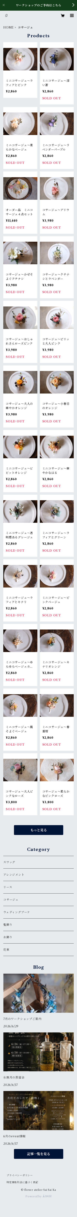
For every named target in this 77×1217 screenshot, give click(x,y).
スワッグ (9, 862)
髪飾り (7, 925)
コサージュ (10, 900)
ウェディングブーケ (16, 912)
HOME (8, 27)
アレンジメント (13, 875)
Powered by (38, 1196)
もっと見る (38, 830)
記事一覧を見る (38, 1154)
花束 (6, 950)
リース (7, 887)
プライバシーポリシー (20, 1175)
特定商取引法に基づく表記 (22, 1182)
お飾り (7, 937)
